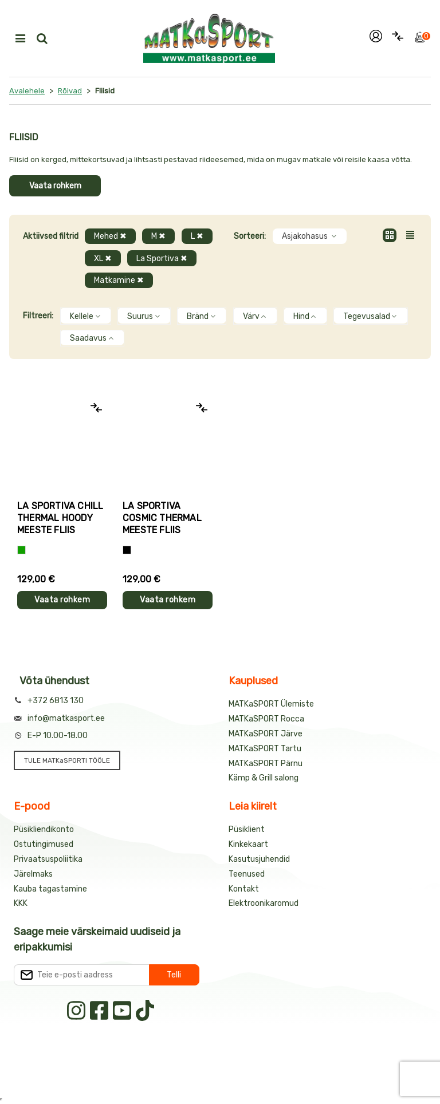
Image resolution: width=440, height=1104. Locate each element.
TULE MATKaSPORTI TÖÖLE (67, 760)
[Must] (127, 550)
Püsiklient (247, 829)
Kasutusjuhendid (259, 859)
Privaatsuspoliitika (48, 859)
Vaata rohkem (55, 186)
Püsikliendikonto (44, 829)
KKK (21, 903)
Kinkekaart (248, 844)
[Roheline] (21, 550)
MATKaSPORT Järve (265, 734)
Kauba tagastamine (50, 889)
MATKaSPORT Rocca (266, 719)
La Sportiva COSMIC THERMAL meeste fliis (162, 517)
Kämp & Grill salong (263, 778)
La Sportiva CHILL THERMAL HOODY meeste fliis (60, 517)
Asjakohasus (309, 236)
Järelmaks (33, 874)
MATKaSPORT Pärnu (265, 763)
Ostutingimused (43, 844)
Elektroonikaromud (263, 903)
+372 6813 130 (56, 700)
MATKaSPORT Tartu (265, 749)
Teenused (247, 874)
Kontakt (244, 889)
